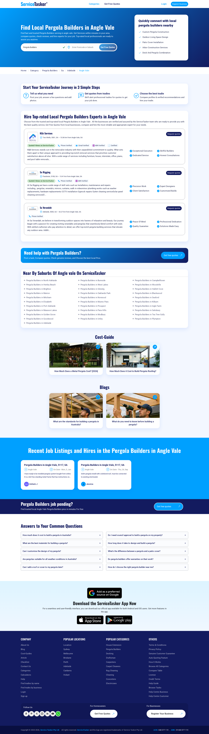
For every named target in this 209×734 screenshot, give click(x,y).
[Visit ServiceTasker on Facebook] (26, 713)
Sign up (24, 696)
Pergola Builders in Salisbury (147, 310)
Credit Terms (154, 679)
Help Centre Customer (159, 696)
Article (24, 658)
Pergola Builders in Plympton (147, 319)
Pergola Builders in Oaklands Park (95, 293)
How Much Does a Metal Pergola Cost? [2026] (76, 371)
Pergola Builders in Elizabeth (39, 302)
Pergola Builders (49, 70)
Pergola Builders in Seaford (147, 297)
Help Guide (153, 683)
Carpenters (111, 662)
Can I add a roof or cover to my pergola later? (43, 567)
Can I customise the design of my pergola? (42, 551)
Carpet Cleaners (113, 666)
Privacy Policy (155, 649)
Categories (26, 670)
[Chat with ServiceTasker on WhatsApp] (58, 713)
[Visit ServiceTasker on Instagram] (42, 713)
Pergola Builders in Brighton (38, 289)
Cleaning (110, 675)
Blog (23, 649)
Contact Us (26, 666)
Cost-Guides (26, 653)
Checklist (25, 662)
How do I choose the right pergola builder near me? (131, 567)
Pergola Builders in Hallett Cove (149, 289)
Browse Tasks (155, 687)
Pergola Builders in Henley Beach (41, 285)
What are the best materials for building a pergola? (45, 543)
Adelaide (71, 70)
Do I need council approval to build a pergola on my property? (135, 535)
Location (67, 645)
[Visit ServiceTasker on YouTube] (52, 713)
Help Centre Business (158, 692)
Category (34, 70)
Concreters (111, 679)
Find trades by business (31, 687)
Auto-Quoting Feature (158, 658)
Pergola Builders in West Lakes (94, 285)
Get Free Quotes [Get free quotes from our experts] (112, 4)
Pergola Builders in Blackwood (148, 293)
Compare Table (155, 670)
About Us (25, 645)
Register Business (179, 4)
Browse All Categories (159, 666)
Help (23, 679)
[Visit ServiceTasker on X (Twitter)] (36, 713)
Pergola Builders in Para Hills (93, 310)
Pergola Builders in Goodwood (39, 319)
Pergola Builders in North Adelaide (41, 280)
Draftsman (110, 658)
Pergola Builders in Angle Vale (40, 465)
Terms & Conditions (157, 645)
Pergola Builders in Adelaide (38, 323)
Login (164, 4)
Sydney (66, 649)
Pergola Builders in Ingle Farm (148, 306)
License (152, 675)
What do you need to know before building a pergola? (133, 423)
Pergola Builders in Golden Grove (40, 314)
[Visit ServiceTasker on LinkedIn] (47, 713)
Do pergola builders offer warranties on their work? (130, 559)
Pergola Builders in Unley (92, 319)
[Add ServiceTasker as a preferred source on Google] (104, 593)
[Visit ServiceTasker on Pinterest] (31, 713)
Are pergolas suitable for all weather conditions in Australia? (50, 559)
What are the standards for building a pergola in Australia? (76, 423)
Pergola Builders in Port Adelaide (40, 306)
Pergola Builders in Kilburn (146, 302)
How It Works (155, 662)
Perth (65, 662)
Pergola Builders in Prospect (93, 306)
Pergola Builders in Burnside (93, 280)
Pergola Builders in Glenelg (92, 289)
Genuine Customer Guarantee (162, 653)
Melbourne (68, 653)
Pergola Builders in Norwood (93, 297)
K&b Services (46, 133)
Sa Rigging (45, 172)
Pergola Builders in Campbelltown (150, 280)
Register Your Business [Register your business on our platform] (167, 713)
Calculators (26, 675)
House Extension (113, 645)
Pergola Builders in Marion (38, 293)
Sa (62, 70)
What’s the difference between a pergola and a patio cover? (134, 551)
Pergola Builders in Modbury (93, 314)
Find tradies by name (30, 683)
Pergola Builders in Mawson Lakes (41, 310)
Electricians (111, 683)
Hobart (66, 675)
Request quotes (173, 134)
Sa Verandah (46, 207)
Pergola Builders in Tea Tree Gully (150, 314)
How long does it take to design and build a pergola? (131, 543)
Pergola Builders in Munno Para (94, 302)
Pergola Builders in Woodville (148, 285)
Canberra (67, 670)
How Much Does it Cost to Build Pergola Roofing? (133, 371)
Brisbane (67, 658)
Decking (109, 653)
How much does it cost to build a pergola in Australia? (47, 535)
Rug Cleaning (112, 670)
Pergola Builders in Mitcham (38, 297)
